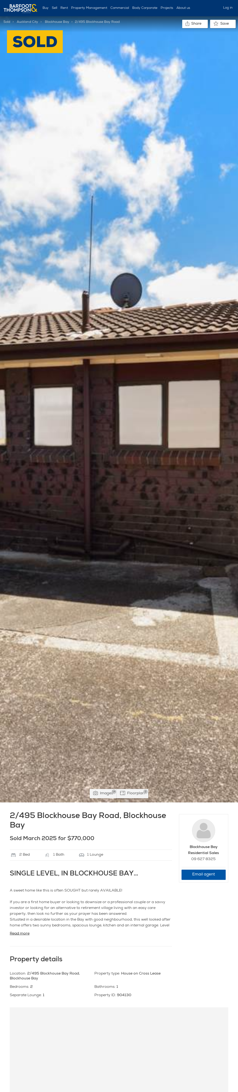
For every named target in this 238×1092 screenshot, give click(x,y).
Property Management (89, 8)
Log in (228, 8)
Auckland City (27, 22)
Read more (20, 934)
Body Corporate (144, 8)
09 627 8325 (203, 859)
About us (183, 8)
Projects (167, 8)
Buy (46, 8)
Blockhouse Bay (57, 22)
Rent (64, 8)
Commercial (119, 8)
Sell (54, 8)
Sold (6, 22)
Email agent (203, 875)
